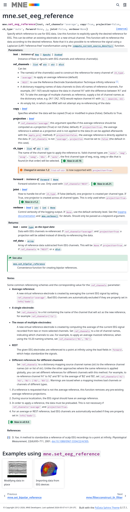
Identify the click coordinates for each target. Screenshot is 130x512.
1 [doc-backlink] (8, 437)
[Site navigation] (5, 4)
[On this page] (125, 4)
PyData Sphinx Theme (107, 507)
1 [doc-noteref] (117, 81)
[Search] (118, 4)
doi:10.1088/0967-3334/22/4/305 (70, 441)
